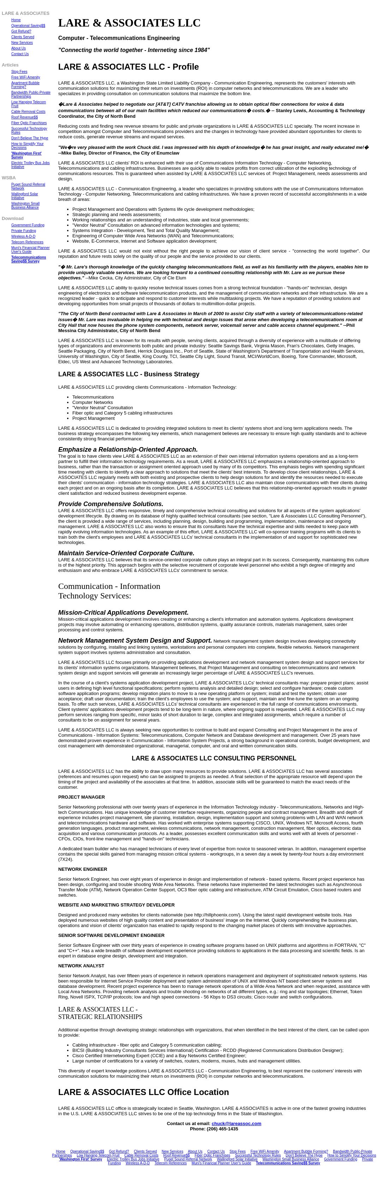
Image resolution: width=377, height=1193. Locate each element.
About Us (195, 1151)
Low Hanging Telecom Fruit (98, 1155)
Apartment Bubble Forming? (306, 1151)
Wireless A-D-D (138, 1163)
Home (61, 1151)
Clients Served (145, 1151)
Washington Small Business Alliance (290, 1159)
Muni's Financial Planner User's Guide (221, 1163)
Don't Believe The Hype (304, 1155)
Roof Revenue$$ (176, 1155)
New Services (172, 1151)
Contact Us (216, 1151)
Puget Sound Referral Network (188, 1159)
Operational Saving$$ (87, 1151)
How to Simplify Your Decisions (352, 1155)
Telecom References (171, 1163)
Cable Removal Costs (141, 1155)
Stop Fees (237, 1151)
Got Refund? (119, 1151)
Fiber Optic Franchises (212, 1155)
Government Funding (340, 1159)
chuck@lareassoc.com (237, 1123)
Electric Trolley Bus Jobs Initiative (133, 1159)
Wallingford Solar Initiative (237, 1159)
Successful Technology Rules (258, 1155)
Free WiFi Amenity (265, 1151)
